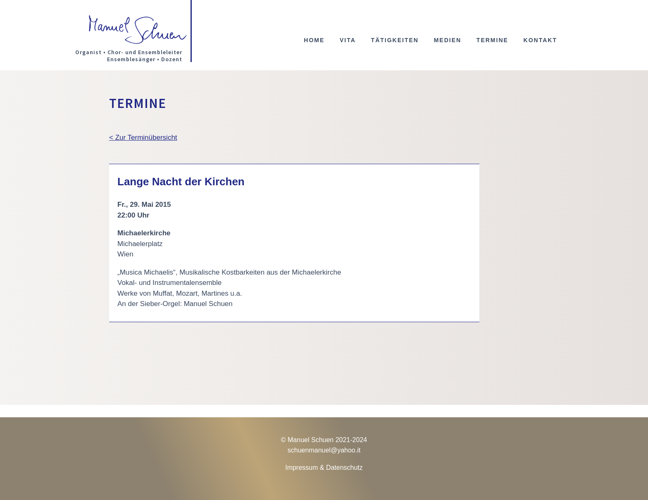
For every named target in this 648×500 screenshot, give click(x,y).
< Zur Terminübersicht (143, 137)
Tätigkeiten (395, 40)
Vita (348, 40)
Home (314, 40)
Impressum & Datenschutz (324, 467)
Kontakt (540, 40)
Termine (492, 40)
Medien (447, 40)
